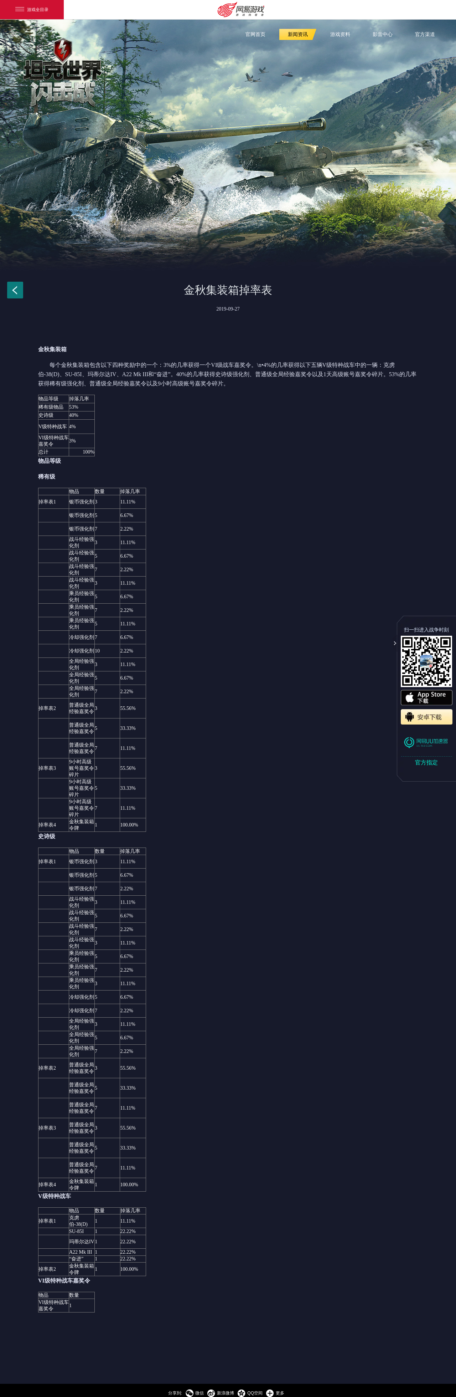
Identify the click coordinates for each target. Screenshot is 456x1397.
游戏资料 (340, 34)
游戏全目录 (31, 9)
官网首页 (255, 34)
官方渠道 (425, 34)
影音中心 (383, 34)
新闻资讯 (298, 34)
